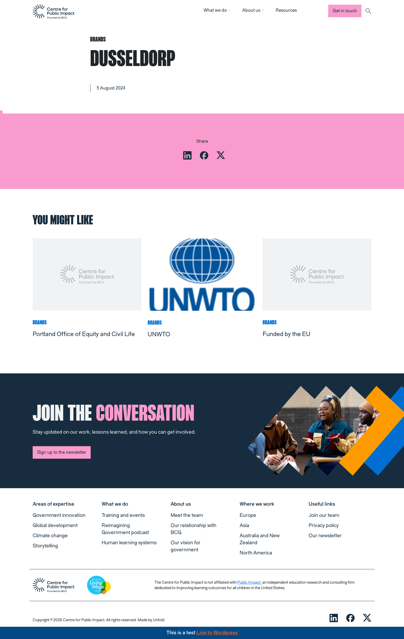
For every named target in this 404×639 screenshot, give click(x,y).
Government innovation (59, 515)
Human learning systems (129, 543)
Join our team (324, 515)
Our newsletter (325, 536)
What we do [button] (215, 10)
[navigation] (53, 11)
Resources (286, 10)
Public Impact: (249, 582)
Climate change (50, 536)
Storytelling (45, 546)
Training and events (123, 515)
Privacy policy (324, 525)
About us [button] (251, 10)
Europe (248, 515)
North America (256, 553)
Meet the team (187, 515)
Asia (244, 525)
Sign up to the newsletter (61, 452)
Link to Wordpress (217, 633)
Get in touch (345, 10)
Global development (55, 525)
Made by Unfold (151, 620)
